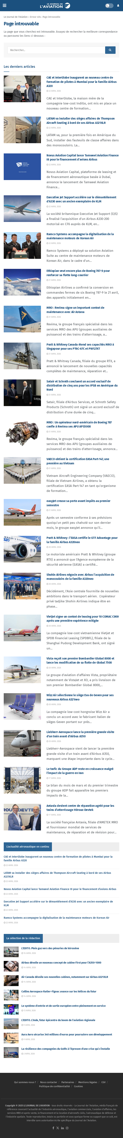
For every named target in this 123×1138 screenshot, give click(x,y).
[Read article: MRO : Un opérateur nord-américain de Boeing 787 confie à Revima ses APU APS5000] (22, 433)
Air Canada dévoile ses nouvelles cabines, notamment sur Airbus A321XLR (64, 977)
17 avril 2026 (54, 778)
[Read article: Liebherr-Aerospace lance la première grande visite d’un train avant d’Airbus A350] (22, 743)
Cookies (78, 1086)
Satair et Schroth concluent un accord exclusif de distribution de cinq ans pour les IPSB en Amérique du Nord (82, 386)
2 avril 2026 (28, 1054)
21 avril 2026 (54, 280)
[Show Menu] (4, 5)
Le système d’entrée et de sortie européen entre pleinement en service (63, 1005)
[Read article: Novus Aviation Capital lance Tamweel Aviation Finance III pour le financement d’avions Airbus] (22, 166)
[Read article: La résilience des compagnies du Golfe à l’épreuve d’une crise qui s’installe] (11, 1052)
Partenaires (67, 1082)
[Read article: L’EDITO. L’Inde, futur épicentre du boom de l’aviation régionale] (11, 1023)
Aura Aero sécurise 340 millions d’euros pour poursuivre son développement (66, 1034)
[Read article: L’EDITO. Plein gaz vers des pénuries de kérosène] (11, 952)
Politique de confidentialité (54, 1086)
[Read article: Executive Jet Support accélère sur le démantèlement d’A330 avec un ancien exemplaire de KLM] (22, 208)
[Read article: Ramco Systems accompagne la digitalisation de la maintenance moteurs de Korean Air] (22, 245)
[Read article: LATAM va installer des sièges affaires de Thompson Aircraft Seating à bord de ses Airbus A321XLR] (22, 130)
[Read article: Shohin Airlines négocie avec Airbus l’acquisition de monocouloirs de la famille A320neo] (22, 586)
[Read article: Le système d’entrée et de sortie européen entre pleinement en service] (11, 1009)
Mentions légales (87, 1082)
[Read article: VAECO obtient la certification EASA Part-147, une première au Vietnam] (22, 470)
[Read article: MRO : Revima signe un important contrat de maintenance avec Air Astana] (22, 319)
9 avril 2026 (28, 1025)
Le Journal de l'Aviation (16, 17)
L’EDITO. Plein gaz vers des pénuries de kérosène (50, 948)
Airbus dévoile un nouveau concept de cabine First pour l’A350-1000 (61, 962)
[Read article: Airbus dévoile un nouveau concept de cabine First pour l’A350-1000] (11, 966)
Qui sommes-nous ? (25, 1082)
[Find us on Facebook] (53, 1128)
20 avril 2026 (54, 547)
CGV (103, 1082)
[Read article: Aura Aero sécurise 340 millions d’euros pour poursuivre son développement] (11, 1038)
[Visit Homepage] (55, 5)
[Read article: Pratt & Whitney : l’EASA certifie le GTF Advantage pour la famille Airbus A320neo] (22, 549)
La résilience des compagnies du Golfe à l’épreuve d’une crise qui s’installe (65, 1048)
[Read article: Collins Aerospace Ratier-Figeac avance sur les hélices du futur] (11, 995)
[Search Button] (110, 50)
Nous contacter (48, 1082)
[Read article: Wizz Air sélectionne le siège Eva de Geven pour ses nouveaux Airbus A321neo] (22, 706)
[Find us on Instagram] (67, 1128)
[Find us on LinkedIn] (62, 1128)
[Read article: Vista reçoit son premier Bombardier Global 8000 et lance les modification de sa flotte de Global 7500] (22, 670)
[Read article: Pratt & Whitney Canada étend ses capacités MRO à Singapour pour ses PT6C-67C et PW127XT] (22, 356)
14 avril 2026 (28, 967)
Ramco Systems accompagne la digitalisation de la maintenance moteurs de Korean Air (56, 917)
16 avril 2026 (28, 953)
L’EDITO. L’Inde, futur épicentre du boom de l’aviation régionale (58, 1020)
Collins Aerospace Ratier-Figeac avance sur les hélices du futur (58, 991)
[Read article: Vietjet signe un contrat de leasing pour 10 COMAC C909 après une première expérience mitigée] (22, 628)
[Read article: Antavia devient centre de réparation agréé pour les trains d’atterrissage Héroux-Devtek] (22, 817)
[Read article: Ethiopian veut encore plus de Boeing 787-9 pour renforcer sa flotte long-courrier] (22, 282)
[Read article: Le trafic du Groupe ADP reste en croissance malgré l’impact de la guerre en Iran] (22, 780)
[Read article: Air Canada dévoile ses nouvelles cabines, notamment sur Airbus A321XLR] (11, 980)
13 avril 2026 (28, 1010)
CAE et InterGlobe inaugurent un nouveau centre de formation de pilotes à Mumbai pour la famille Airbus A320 (81, 82)
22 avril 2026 (54, 91)
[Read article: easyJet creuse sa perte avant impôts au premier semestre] (22, 512)
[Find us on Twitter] (57, 1128)
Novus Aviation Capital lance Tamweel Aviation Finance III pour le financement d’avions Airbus (60, 889)
